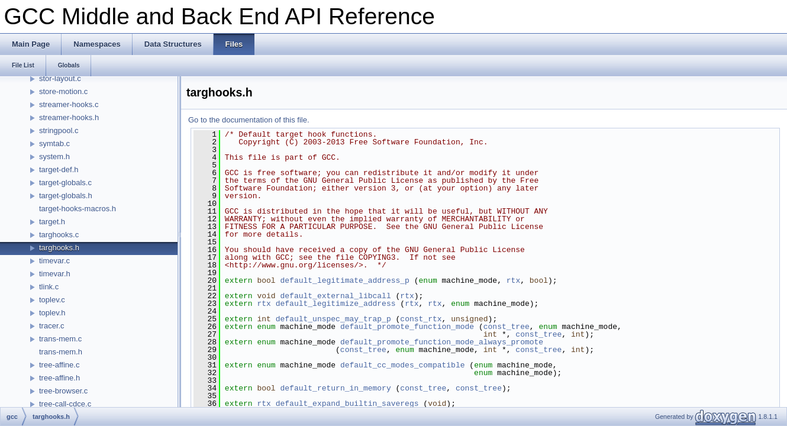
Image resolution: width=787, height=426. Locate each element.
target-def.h (59, 169)
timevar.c (54, 260)
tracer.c (51, 325)
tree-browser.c (63, 390)
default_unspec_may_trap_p (333, 319)
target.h (52, 221)
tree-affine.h (59, 377)
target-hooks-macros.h (77, 208)
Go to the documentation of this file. (248, 119)
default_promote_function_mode (407, 326)
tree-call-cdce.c (65, 403)
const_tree (506, 326)
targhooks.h (59, 247)
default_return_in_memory (335, 388)
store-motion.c (63, 91)
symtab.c (54, 143)
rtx (513, 280)
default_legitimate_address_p (344, 280)
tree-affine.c (59, 364)
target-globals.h (65, 195)
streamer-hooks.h (69, 117)
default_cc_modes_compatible (402, 365)
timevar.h (54, 273)
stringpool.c (58, 130)
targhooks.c (59, 234)
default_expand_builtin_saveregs (347, 403)
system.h (54, 156)
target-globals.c (65, 182)
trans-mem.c (60, 338)
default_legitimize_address (336, 303)
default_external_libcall (335, 296)
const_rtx (420, 319)
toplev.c (52, 299)
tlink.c (49, 286)
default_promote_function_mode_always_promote (441, 342)
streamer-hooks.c (68, 104)
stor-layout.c (60, 78)
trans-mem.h (60, 351)
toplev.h (52, 312)
